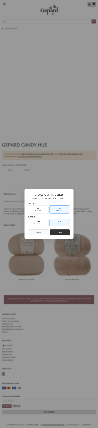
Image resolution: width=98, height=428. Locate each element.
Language (32, 203)
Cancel (38, 232)
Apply (60, 232)
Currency (32, 217)
